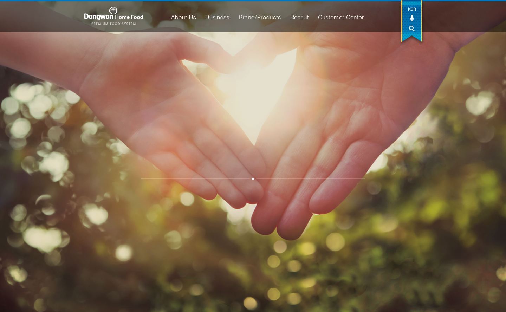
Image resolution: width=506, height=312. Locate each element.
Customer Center (341, 17)
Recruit (299, 17)
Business (217, 17)
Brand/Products (260, 17)
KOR (412, 9)
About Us (183, 17)
